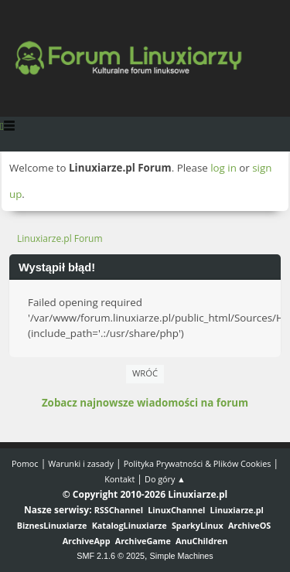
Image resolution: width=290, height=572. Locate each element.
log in (223, 168)
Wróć (145, 373)
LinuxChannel (176, 510)
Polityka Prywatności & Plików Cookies (197, 463)
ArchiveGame (143, 540)
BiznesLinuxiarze (52, 525)
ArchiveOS (249, 525)
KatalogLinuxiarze (129, 525)
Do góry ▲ (165, 479)
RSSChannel (118, 510)
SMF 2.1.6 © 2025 (111, 555)
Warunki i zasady (80, 463)
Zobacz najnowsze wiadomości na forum (145, 403)
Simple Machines (181, 555)
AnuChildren (201, 540)
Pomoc (25, 463)
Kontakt (119, 479)
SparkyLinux (197, 525)
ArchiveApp (87, 540)
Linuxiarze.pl (237, 510)
